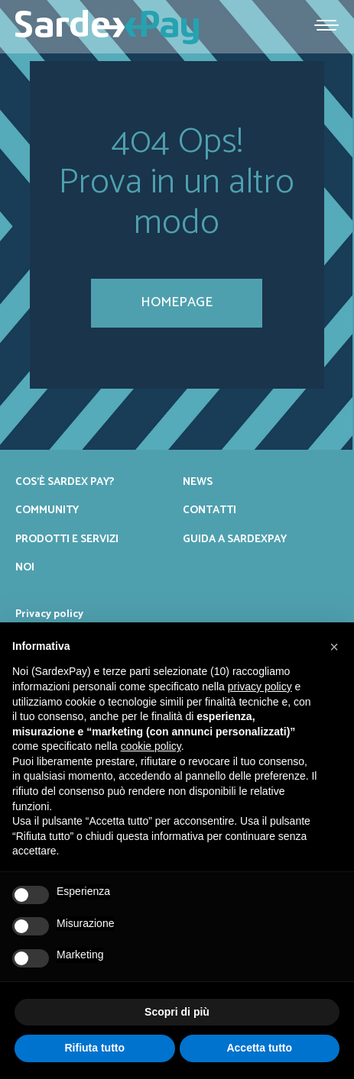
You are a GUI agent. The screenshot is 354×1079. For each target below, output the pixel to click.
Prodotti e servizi (67, 539)
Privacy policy (49, 614)
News (198, 482)
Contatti (209, 510)
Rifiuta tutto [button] (94, 1048)
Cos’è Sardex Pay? (64, 482)
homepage (177, 302)
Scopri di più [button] (177, 1012)
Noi (24, 567)
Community (47, 510)
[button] (334, 647)
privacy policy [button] (260, 686)
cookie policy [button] (151, 746)
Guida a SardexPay (235, 539)
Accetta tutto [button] (259, 1048)
